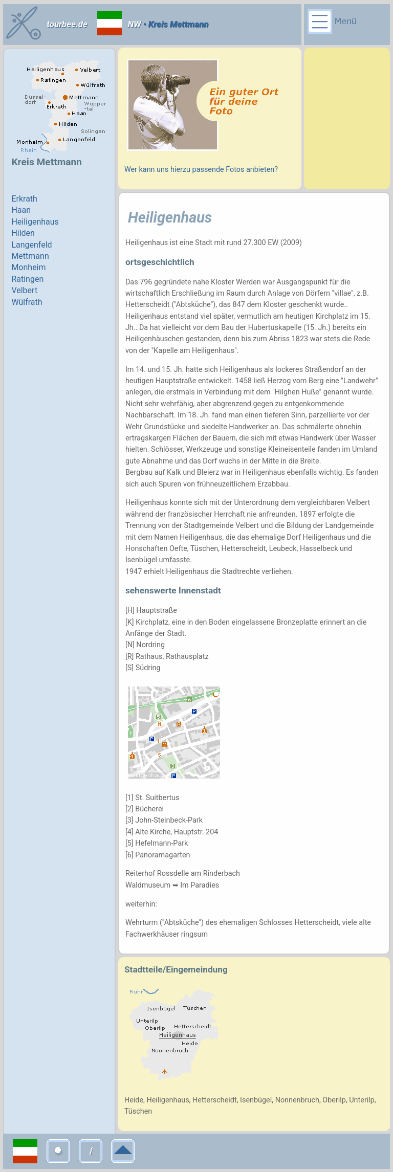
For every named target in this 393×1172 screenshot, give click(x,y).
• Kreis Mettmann (175, 24)
